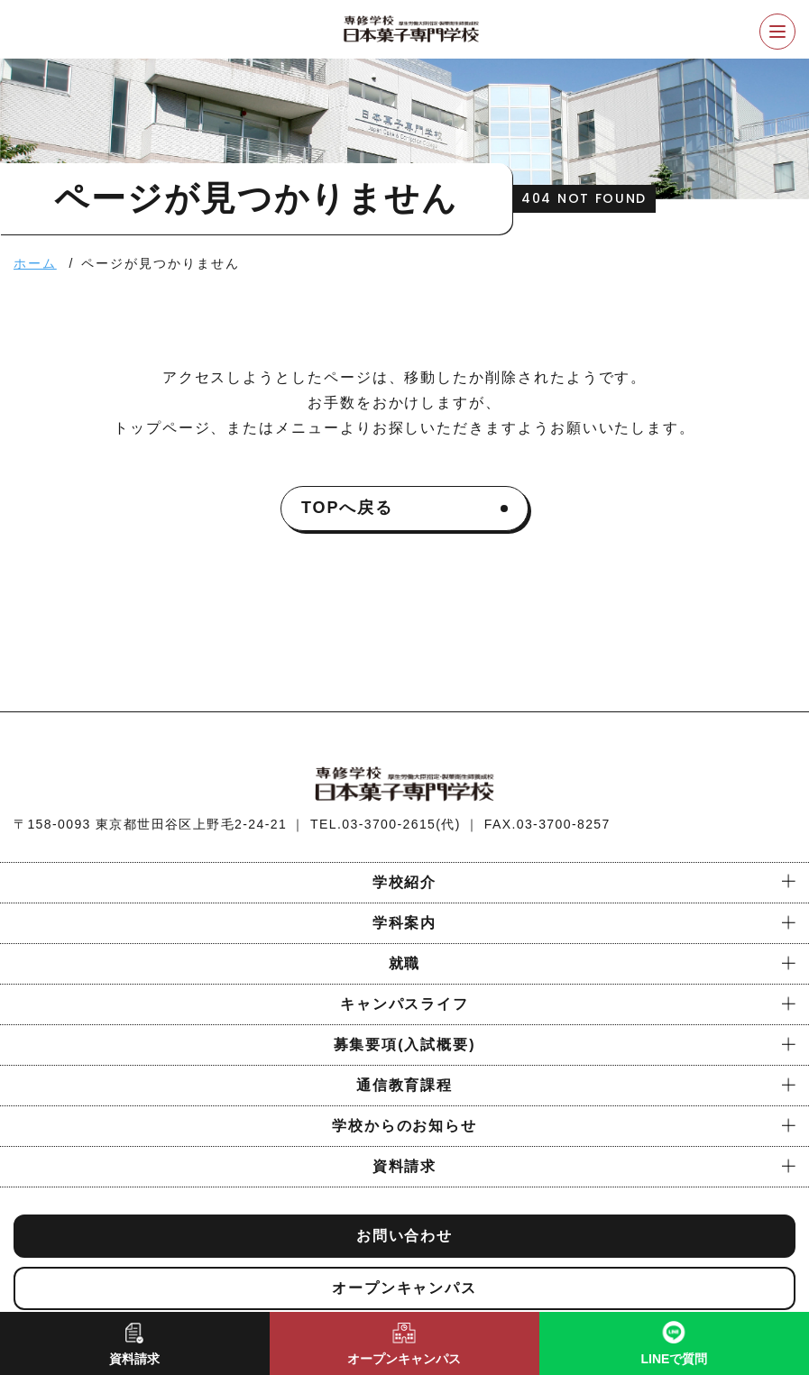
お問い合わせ (405, 1235)
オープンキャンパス (404, 1288)
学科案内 (404, 922)
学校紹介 (404, 882)
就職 (405, 963)
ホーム (35, 263)
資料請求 (404, 1166)
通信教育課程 (405, 1085)
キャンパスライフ (404, 1004)
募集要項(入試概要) (405, 1044)
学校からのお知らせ (404, 1125)
